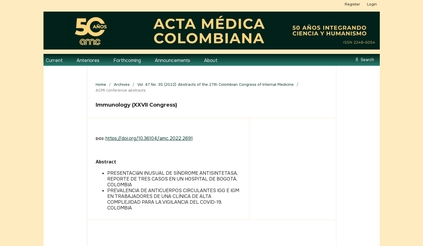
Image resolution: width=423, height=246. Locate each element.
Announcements (172, 60)
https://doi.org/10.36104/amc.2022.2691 (149, 138)
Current (54, 60)
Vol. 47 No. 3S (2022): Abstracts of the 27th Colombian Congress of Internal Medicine (215, 84)
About (210, 60)
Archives (122, 84)
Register (352, 4)
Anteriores (88, 60)
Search (367, 59)
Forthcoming (127, 60)
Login (372, 4)
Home (101, 84)
